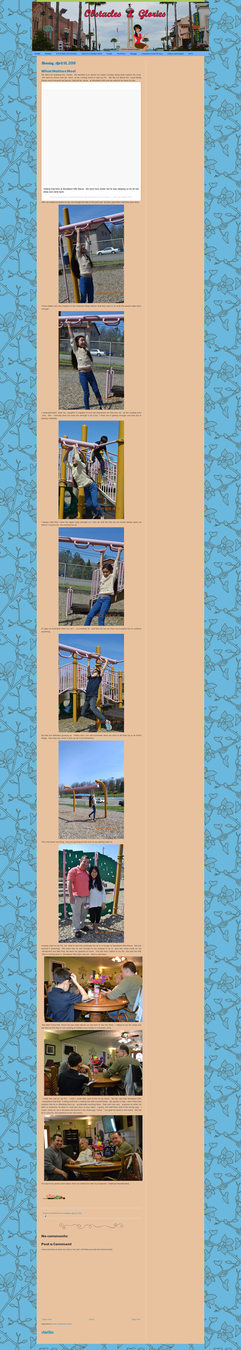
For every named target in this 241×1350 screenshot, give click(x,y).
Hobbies (48, 53)
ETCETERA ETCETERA (66, 53)
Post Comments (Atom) (62, 1324)
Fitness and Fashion (175, 53)
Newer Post (47, 1319)
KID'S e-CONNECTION (92, 53)
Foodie (109, 53)
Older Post (136, 1319)
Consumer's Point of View (152, 53)
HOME (37, 53)
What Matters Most (58, 70)
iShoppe (133, 53)
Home (91, 1319)
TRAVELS (121, 53)
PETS (190, 53)
